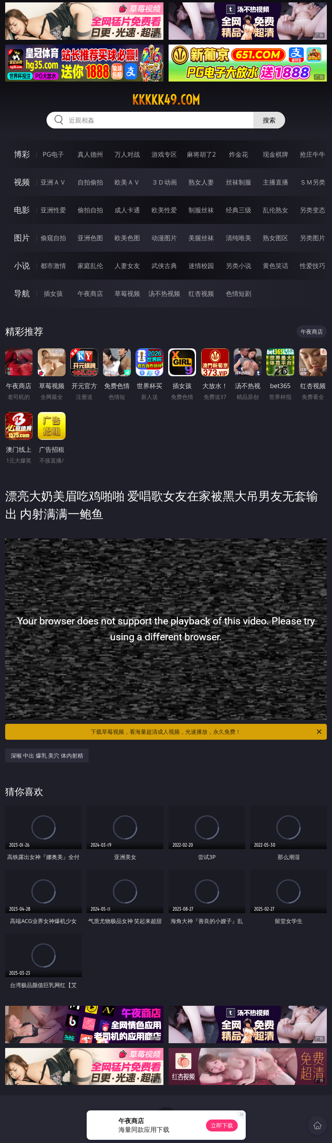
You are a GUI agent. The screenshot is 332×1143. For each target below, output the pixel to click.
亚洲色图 (90, 237)
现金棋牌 (275, 154)
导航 (22, 293)
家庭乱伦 (90, 265)
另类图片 (312, 237)
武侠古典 (164, 265)
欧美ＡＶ (127, 182)
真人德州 (90, 154)
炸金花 (238, 154)
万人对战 (127, 154)
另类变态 (312, 210)
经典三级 (238, 210)
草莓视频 (127, 293)
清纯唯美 (238, 237)
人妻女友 (127, 265)
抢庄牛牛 (312, 154)
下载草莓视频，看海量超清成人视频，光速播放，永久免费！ (207, 732)
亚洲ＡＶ (53, 182)
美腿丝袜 (201, 237)
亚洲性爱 (53, 210)
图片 (22, 237)
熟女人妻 (201, 182)
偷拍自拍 (90, 210)
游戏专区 (164, 154)
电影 (22, 209)
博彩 (22, 154)
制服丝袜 (201, 210)
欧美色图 (127, 237)
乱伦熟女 (275, 210)
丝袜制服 (238, 182)
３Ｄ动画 (164, 182)
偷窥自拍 (53, 237)
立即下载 (222, 1125)
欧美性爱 (164, 210)
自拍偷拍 (90, 182)
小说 (22, 265)
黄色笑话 (275, 265)
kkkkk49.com (166, 100)
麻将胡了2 (201, 154)
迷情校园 (201, 265)
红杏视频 (201, 293)
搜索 (269, 120)
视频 (22, 182)
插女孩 (53, 293)
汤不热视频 (164, 293)
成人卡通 (127, 210)
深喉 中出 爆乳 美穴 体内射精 (47, 755)
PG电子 (53, 154)
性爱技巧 (312, 265)
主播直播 (275, 182)
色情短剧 (238, 293)
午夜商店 (90, 293)
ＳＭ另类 (312, 182)
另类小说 (238, 265)
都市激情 (53, 265)
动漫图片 (164, 237)
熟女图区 (275, 237)
